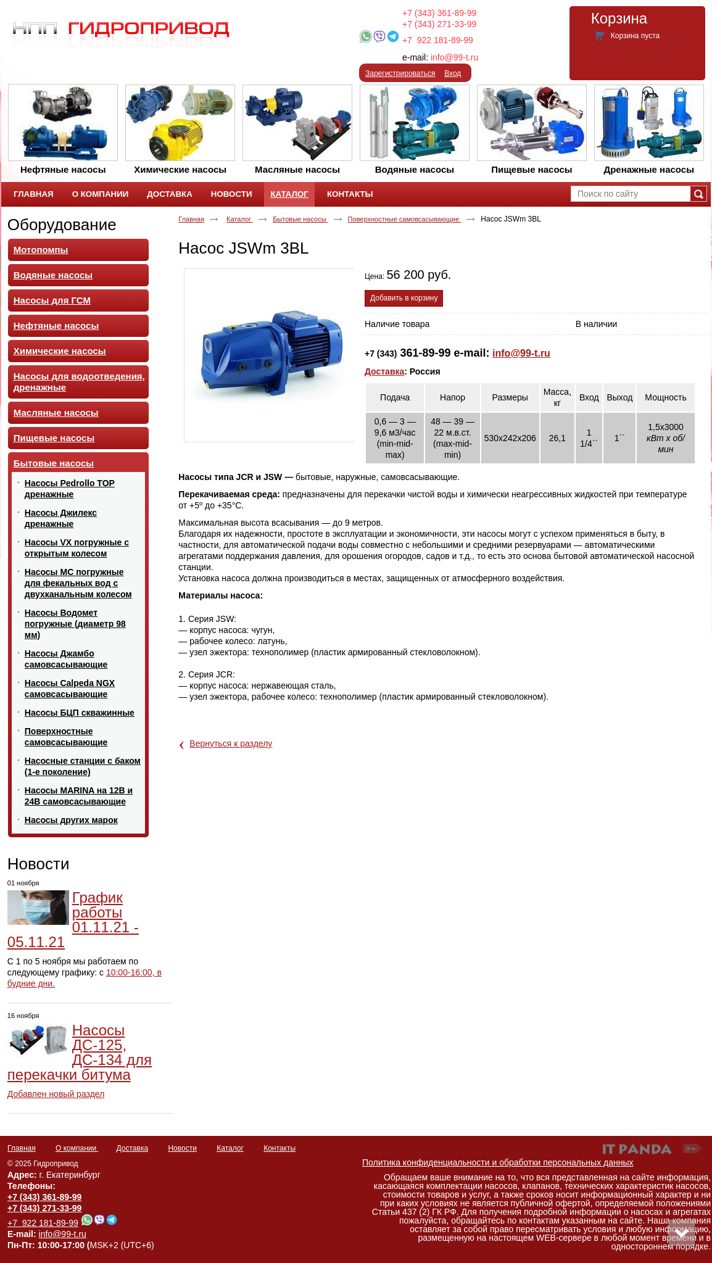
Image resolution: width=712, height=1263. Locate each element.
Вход (452, 73)
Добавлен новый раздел (56, 1094)
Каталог (289, 194)
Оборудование (62, 224)
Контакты (279, 1148)
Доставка (384, 371)
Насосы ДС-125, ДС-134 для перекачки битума (79, 1052)
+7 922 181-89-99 (437, 40)
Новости (38, 864)
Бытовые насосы (300, 219)
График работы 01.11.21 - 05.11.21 (73, 919)
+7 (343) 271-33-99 (439, 24)
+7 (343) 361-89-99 (439, 13)
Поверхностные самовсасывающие (405, 219)
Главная (191, 219)
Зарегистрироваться (400, 73)
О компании (77, 1148)
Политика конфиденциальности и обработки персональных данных (498, 1162)
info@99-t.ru (454, 57)
